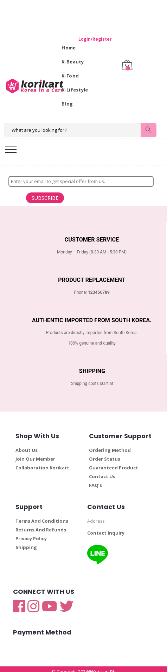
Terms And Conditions (41, 516)
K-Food (70, 76)
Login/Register (85, 39)
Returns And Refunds (40, 525)
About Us (26, 445)
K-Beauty (73, 62)
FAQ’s (95, 480)
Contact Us (102, 471)
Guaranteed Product (113, 463)
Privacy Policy (31, 533)
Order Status (104, 454)
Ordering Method (110, 445)
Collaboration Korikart (42, 463)
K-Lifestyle (75, 90)
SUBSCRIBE (17, 195)
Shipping (26, 542)
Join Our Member (35, 454)
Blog (67, 104)
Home (69, 48)
